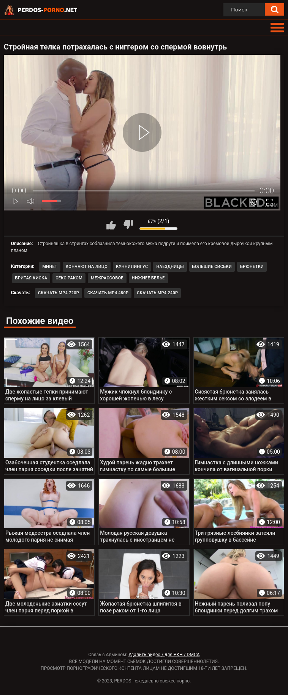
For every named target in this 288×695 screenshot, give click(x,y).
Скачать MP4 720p (58, 292)
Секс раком (68, 278)
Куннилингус (132, 266)
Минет (49, 266)
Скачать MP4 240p (157, 292)
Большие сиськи (212, 266)
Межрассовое (107, 278)
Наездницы (170, 266)
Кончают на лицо (87, 266)
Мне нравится (111, 224)
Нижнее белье (148, 278)
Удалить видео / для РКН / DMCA (164, 654)
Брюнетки (252, 266)
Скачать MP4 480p (107, 292)
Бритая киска (31, 278)
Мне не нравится (128, 224)
